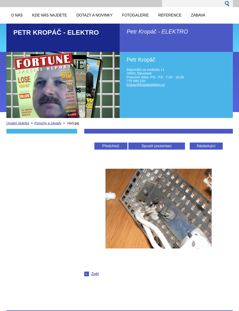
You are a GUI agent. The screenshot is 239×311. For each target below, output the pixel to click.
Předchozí (110, 146)
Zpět (95, 274)
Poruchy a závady (47, 123)
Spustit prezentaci (157, 146)
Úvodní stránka (17, 123)
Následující (206, 146)
